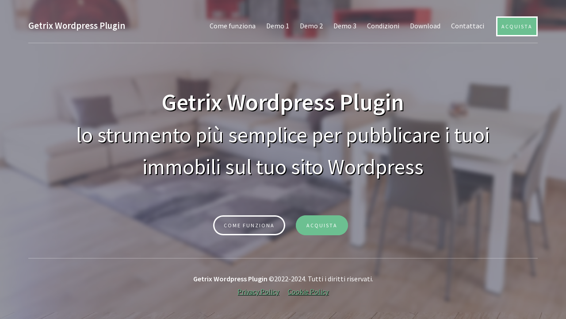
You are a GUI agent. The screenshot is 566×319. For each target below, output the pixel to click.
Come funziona (233, 25)
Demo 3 (344, 25)
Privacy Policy (258, 291)
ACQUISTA (321, 225)
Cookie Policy (308, 291)
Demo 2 (311, 25)
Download (425, 25)
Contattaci (467, 25)
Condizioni (383, 25)
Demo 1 (277, 25)
